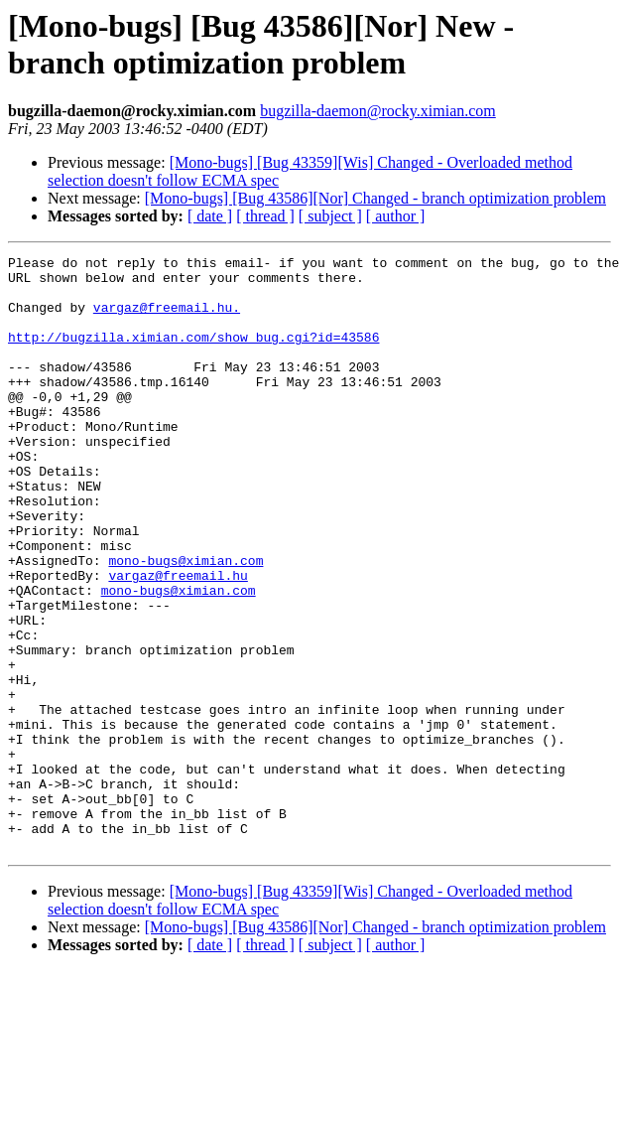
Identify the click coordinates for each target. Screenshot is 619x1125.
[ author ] (396, 216)
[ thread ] (265, 216)
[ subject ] (330, 216)
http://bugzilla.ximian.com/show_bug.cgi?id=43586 (193, 354)
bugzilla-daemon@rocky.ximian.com (378, 110)
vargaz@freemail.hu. (166, 319)
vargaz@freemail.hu (177, 640)
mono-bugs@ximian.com (185, 623)
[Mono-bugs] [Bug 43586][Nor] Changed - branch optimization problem (375, 198)
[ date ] (209, 216)
